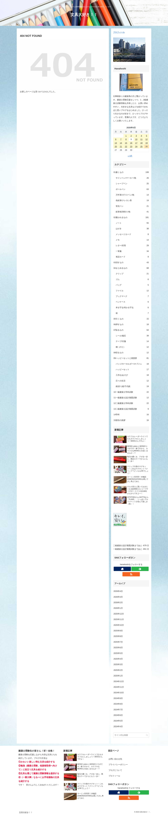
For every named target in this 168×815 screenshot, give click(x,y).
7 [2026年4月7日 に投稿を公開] (120, 139)
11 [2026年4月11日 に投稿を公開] (141, 139)
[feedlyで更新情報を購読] (140, 569)
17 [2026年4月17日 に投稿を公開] (136, 143)
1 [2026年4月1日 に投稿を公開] (126, 136)
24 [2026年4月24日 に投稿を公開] (136, 146)
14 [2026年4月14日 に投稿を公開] (121, 143)
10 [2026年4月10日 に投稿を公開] (136, 139)
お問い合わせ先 (115, 759)
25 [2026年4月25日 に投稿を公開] (141, 146)
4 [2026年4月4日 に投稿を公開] (141, 136)
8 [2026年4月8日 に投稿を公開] (126, 139)
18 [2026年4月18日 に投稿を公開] (141, 143)
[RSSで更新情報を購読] (131, 574)
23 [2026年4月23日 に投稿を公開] (131, 146)
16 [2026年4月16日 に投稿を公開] (131, 143)
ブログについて (115, 770)
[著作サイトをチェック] (122, 569)
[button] (147, 735)
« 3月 (130, 156)
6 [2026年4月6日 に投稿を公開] (115, 139)
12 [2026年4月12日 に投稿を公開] (147, 139)
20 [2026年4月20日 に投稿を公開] (116, 146)
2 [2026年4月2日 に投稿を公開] (131, 136)
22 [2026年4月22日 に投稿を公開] (126, 146)
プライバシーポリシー (118, 764)
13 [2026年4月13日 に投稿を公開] (116, 143)
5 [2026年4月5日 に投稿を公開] (146, 136)
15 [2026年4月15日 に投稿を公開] (126, 143)
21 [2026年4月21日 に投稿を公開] (121, 146)
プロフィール (119, 32)
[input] (131, 735)
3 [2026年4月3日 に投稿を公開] (136, 136)
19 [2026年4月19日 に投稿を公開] (147, 143)
